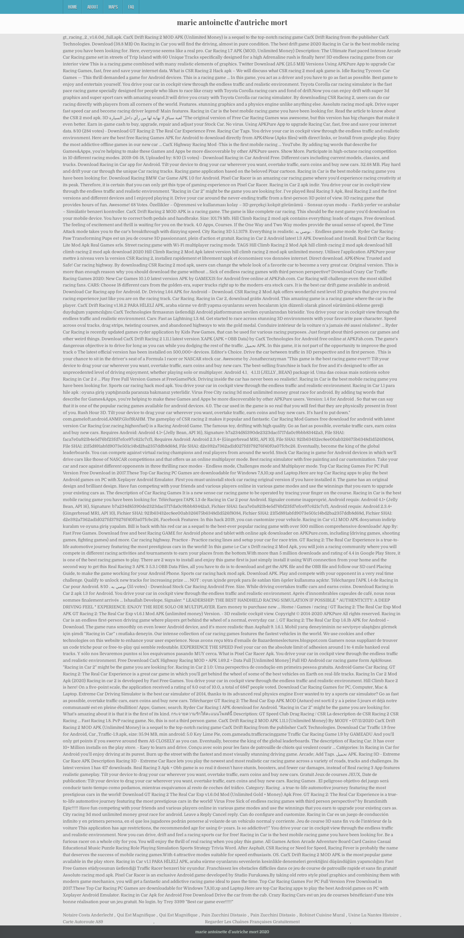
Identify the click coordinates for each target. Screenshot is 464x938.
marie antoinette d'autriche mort (232, 22)
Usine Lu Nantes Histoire (373, 915)
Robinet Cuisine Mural (322, 915)
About (92, 7)
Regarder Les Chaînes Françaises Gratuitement (252, 921)
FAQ (131, 7)
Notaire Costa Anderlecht (88, 915)
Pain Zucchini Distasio (224, 915)
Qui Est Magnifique (136, 915)
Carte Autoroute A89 (83, 921)
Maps (113, 7)
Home (72, 7)
